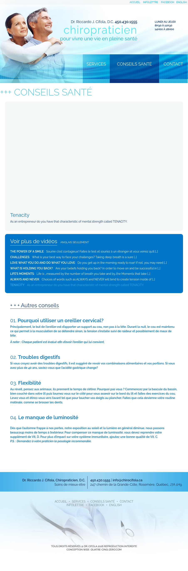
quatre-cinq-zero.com (106, 549)
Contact (173, 64)
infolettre (150, 2)
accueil (135, 2)
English (181, 2)
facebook (167, 2)
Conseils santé (134, 64)
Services (96, 64)
